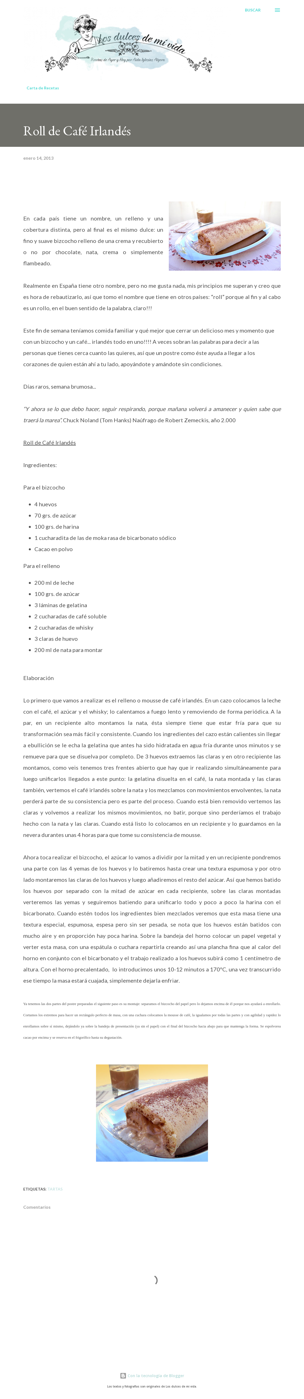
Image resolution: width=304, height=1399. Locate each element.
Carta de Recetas (43, 87)
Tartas (55, 1189)
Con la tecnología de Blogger (152, 1375)
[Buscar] (253, 10)
